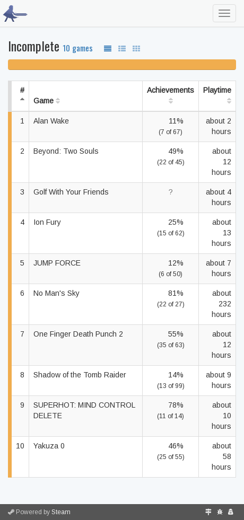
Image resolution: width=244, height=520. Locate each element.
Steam (61, 512)
